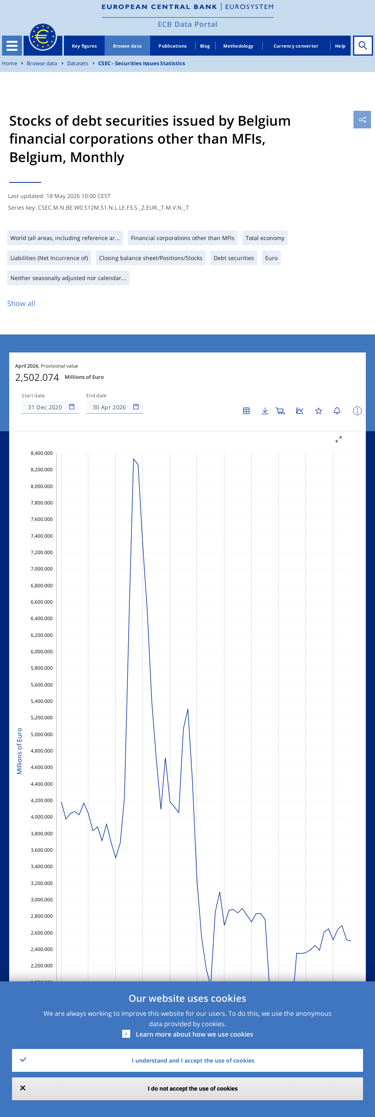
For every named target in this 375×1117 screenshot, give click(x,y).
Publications (173, 46)
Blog (205, 46)
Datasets (78, 63)
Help (340, 46)
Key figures (84, 46)
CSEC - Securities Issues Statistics (141, 63)
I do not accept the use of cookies (193, 1088)
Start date (33, 395)
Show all (21, 303)
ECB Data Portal (188, 24)
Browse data (127, 46)
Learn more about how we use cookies (194, 1034)
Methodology (238, 46)
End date (96, 395)
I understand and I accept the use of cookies (193, 1060)
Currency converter (296, 46)
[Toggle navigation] (12, 46)
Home (9, 63)
